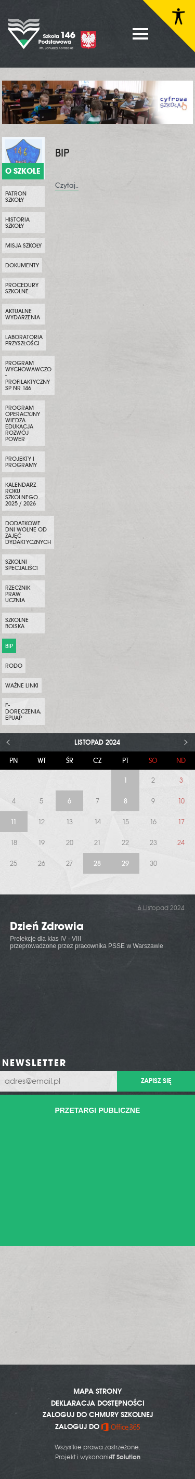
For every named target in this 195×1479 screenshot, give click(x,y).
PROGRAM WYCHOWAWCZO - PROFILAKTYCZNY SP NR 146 (28, 375)
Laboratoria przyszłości (24, 340)
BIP (9, 646)
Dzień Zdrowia (47, 925)
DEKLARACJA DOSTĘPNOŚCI (98, 1403)
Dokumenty (22, 265)
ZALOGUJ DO (97, 1426)
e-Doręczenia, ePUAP (23, 711)
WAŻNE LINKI (21, 685)
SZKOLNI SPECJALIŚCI (21, 565)
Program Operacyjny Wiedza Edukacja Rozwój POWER (22, 423)
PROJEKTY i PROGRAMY (21, 462)
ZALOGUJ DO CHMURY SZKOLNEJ (98, 1414)
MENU (140, 34)
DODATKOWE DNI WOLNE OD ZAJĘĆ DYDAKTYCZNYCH (28, 533)
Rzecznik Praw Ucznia (17, 594)
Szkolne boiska (17, 623)
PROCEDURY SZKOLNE (21, 288)
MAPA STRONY (97, 1391)
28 (97, 863)
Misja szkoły (23, 245)
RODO (13, 665)
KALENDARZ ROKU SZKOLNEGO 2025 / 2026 (21, 494)
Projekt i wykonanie (97, 1457)
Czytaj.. (67, 185)
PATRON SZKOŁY (16, 196)
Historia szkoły (17, 222)
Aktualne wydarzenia (22, 314)
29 (125, 863)
